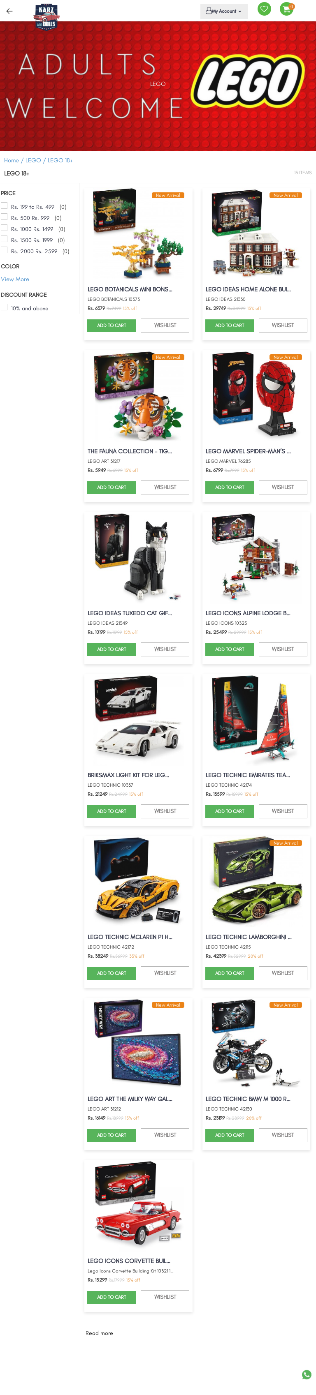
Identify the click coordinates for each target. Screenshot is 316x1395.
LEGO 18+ (60, 160)
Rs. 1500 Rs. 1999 (32, 240)
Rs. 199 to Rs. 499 (32, 206)
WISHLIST (165, 325)
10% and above (30, 308)
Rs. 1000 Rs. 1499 (32, 229)
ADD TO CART (111, 325)
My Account (223, 10)
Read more (99, 1333)
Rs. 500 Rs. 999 (30, 218)
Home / (14, 160)
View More (15, 279)
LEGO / (37, 160)
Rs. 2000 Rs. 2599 (34, 251)
